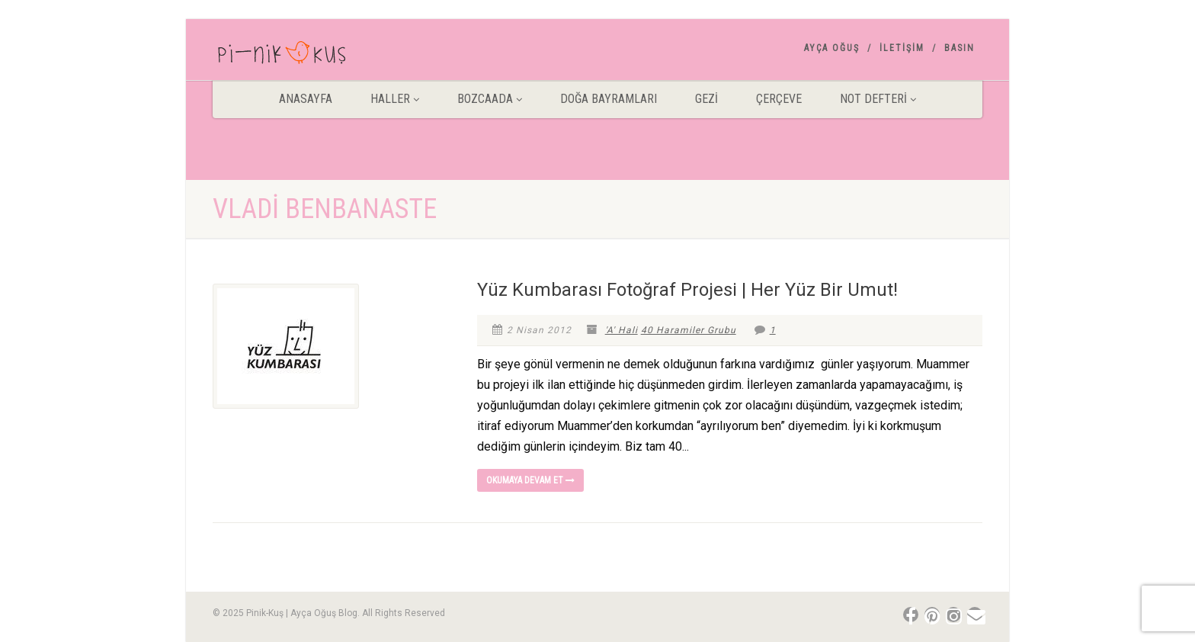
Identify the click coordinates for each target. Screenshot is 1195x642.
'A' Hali (621, 330)
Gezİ (706, 98)
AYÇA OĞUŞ (832, 48)
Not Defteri (878, 98)
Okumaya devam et (530, 480)
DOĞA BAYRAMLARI (608, 98)
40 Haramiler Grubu (688, 330)
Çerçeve (779, 98)
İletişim (901, 48)
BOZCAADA (489, 98)
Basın (959, 48)
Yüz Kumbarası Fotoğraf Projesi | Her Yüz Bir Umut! (687, 289)
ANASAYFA (305, 98)
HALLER (394, 98)
